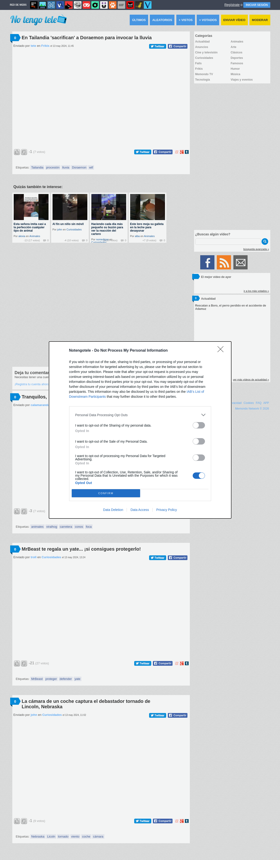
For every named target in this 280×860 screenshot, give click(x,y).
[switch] (199, 425)
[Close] (222, 350)
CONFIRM (106, 493)
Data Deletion (113, 510)
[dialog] (140, 430)
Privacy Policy (166, 510)
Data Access (139, 510)
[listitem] (140, 414)
